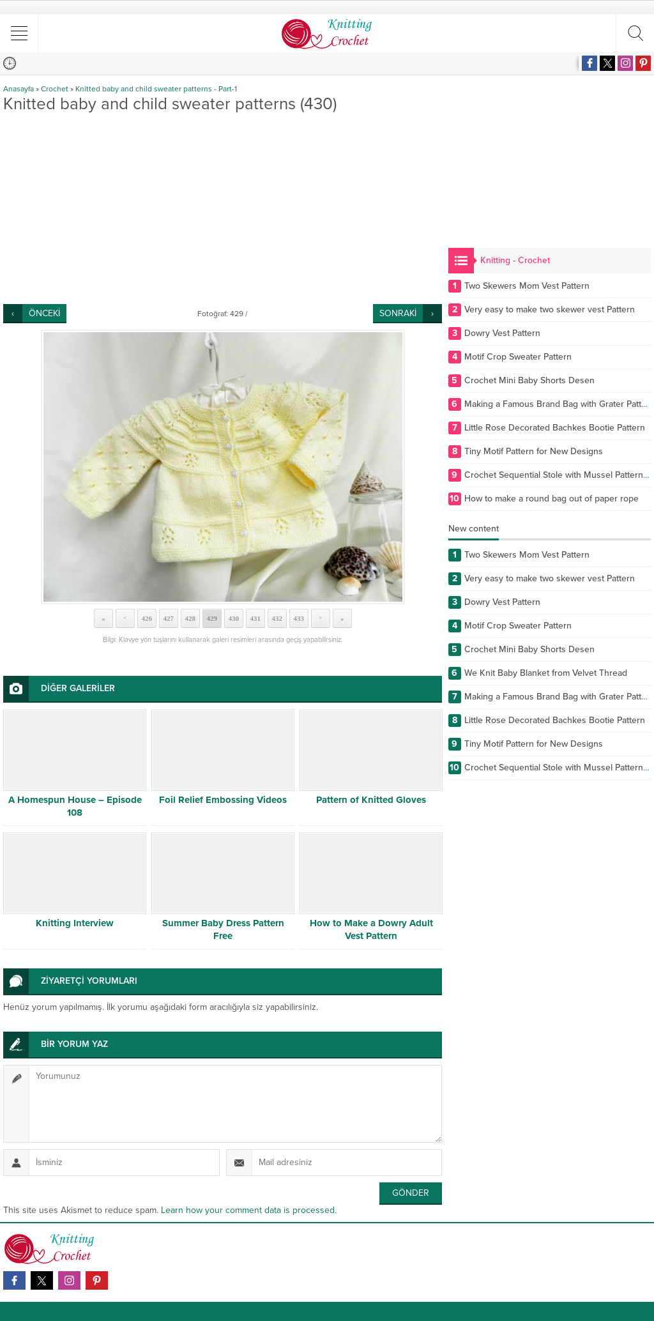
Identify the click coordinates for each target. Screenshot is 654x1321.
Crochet (54, 88)
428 (190, 618)
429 (211, 618)
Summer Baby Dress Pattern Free (223, 929)
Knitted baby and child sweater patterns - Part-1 (156, 88)
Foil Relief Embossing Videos (223, 800)
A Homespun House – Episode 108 (75, 806)
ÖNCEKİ (44, 313)
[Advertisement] (222, 208)
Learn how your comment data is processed (248, 1210)
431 (255, 618)
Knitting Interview (75, 923)
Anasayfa (18, 88)
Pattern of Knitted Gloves (371, 800)
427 (168, 618)
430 (233, 618)
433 (298, 618)
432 (276, 618)
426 (146, 618)
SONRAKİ (397, 313)
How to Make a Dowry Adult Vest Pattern (371, 929)
